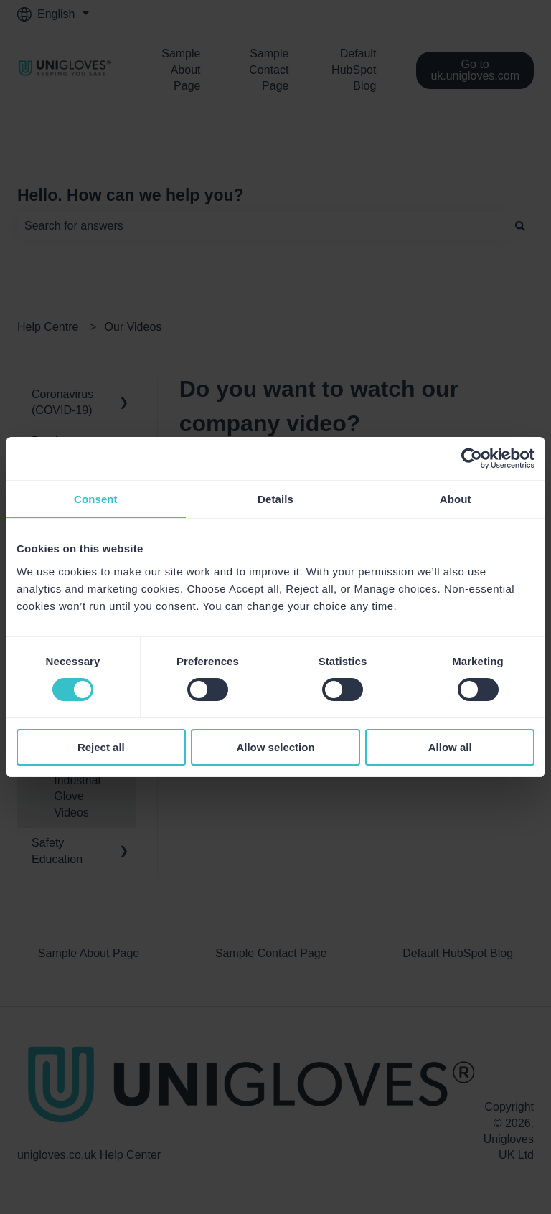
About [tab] (455, 499)
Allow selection (275, 747)
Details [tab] (275, 499)
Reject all (101, 747)
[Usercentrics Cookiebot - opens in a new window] (471, 458)
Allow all (450, 747)
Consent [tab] (96, 499)
